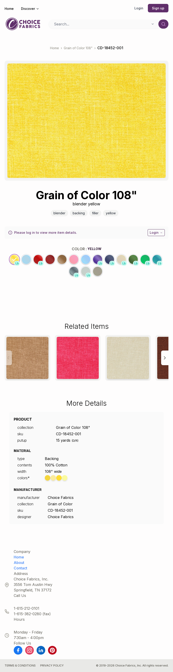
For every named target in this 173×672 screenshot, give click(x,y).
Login (138, 8)
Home (9, 9)
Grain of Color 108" (78, 48)
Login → (156, 232)
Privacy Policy (52, 665)
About (19, 562)
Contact (20, 568)
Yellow (111, 213)
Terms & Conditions (20, 665)
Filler (95, 213)
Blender (59, 213)
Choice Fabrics (61, 497)
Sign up (158, 8)
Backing (79, 213)
